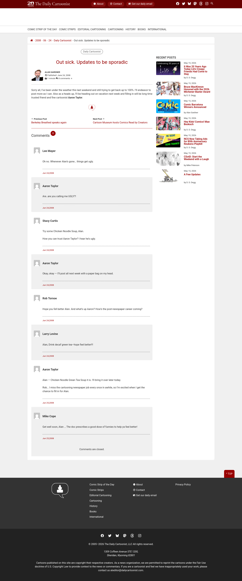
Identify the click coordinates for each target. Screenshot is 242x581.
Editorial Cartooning (92, 29)
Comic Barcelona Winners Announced (195, 106)
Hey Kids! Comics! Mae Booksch (197, 123)
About (98, 4)
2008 (38, 40)
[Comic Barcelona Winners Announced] (168, 106)
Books (142, 29)
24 (50, 40)
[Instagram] (207, 4)
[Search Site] (212, 4)
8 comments (66, 78)
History (131, 29)
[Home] (31, 40)
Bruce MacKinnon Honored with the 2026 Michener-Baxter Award (197, 89)
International (157, 29)
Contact (116, 4)
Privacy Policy (183, 484)
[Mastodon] (195, 4)
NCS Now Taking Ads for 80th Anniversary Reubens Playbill (195, 141)
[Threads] (201, 4)
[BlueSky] (189, 4)
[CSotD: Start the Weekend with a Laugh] (168, 159)
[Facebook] (178, 4)
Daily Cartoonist (62, 40)
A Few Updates (192, 174)
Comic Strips (67, 29)
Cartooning (115, 29)
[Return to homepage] (61, 503)
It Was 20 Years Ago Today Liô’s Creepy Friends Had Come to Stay (195, 70)
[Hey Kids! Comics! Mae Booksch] (168, 124)
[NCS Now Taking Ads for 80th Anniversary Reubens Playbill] (168, 141)
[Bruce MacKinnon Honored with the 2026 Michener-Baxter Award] (168, 89)
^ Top (229, 473)
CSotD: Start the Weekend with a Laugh (196, 158)
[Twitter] (183, 4)
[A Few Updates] (168, 176)
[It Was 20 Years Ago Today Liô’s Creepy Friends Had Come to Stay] (168, 68)
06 (44, 40)
